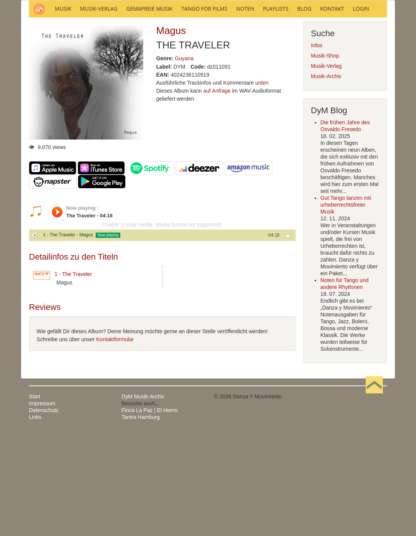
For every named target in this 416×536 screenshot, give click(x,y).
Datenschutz (44, 513)
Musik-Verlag (326, 169)
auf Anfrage (217, 194)
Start (34, 499)
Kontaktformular (115, 442)
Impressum (42, 506)
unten (262, 186)
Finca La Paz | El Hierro (150, 513)
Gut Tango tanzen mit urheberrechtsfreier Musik (345, 308)
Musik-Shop (325, 159)
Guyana (184, 161)
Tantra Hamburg (141, 520)
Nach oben (374, 499)
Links (35, 520)
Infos (316, 148)
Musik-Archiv (326, 179)
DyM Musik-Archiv (143, 499)
